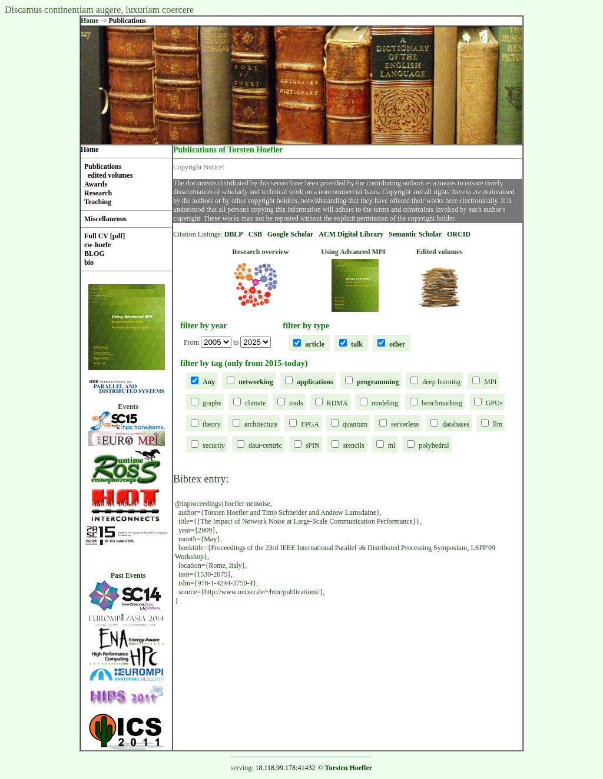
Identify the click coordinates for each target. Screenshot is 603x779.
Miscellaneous (105, 219)
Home (90, 20)
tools (296, 403)
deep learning (441, 382)
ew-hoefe (97, 245)
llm (497, 424)
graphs (212, 403)
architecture (261, 424)
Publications (126, 20)
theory (212, 424)
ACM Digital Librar (349, 234)
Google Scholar (290, 234)
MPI (490, 382)
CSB (255, 234)
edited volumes (110, 175)
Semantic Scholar (415, 234)
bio (89, 262)
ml (392, 445)
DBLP (233, 234)
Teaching (97, 202)
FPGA (310, 424)
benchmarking (442, 403)
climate (255, 403)
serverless (405, 424)
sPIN (313, 445)
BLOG (94, 253)
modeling (385, 403)
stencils (354, 445)
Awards (95, 184)
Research (98, 193)
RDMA (337, 403)
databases (455, 424)
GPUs (494, 403)
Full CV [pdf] (104, 236)
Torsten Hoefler (349, 768)
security (214, 445)
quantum (355, 424)
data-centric (265, 445)
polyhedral (434, 445)
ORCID (459, 234)
